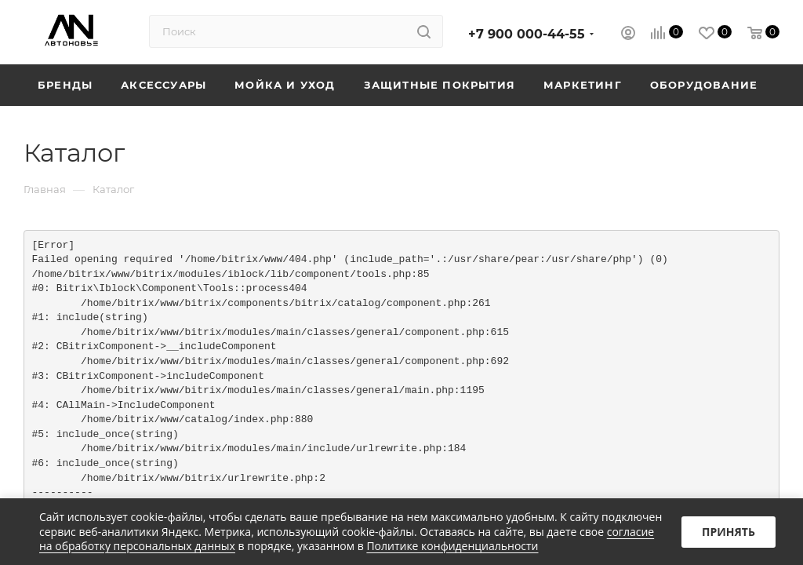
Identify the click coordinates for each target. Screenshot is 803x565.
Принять (728, 531)
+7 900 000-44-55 (526, 34)
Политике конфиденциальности (452, 545)
